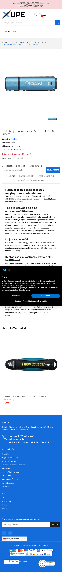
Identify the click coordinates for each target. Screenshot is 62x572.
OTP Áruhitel (6, 476)
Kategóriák (12, 31)
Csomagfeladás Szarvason (11, 472)
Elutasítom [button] (16, 296)
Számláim (5, 505)
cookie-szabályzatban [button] (9, 286)
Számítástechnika (17, 42)
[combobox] (14, 539)
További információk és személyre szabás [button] (31, 301)
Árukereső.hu (23, 561)
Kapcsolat (5, 487)
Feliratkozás (53, 170)
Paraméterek (26, 176)
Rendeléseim (6, 501)
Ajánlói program (8, 483)
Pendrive (43, 42)
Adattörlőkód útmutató (31, 180)
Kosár (4, 497)
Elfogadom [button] (45, 296)
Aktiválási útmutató (9, 461)
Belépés (5, 508)
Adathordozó (32, 42)
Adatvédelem (6, 468)
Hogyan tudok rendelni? (11, 457)
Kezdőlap (5, 42)
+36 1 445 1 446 (18, 442)
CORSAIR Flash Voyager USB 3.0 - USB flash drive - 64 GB (25, 396)
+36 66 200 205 (39, 442)
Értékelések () (18, 150)
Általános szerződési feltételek (13, 465)
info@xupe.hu (17, 439)
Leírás (11, 176)
